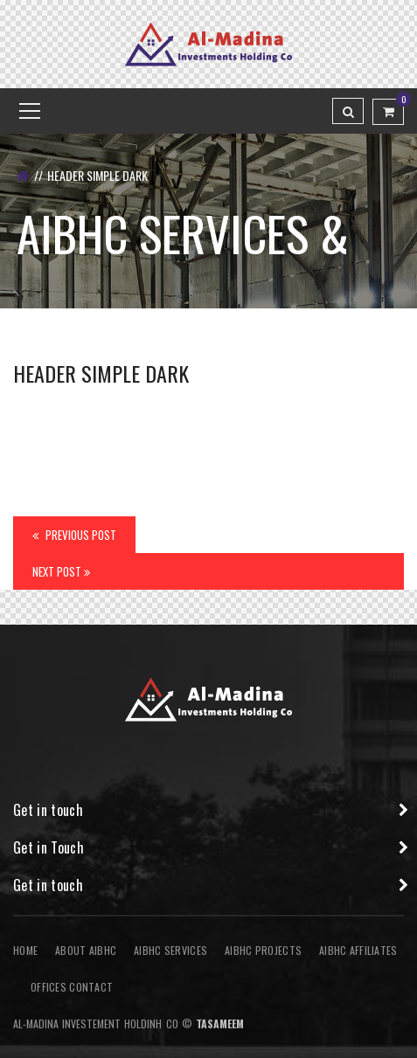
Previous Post (74, 534)
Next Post (61, 571)
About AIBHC (85, 950)
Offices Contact (72, 986)
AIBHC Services (170, 950)
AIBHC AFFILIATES (358, 950)
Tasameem (220, 1023)
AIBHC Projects (263, 950)
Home (25, 950)
